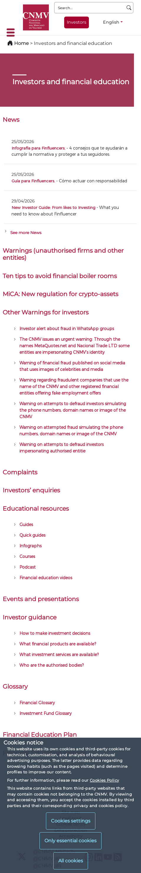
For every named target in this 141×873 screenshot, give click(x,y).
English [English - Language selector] (111, 22)
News (11, 119)
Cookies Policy (104, 780)
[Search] (129, 7)
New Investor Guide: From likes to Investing (53, 207)
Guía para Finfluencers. (33, 180)
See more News (26, 232)
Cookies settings (70, 821)
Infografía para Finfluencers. (38, 147)
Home (21, 43)
